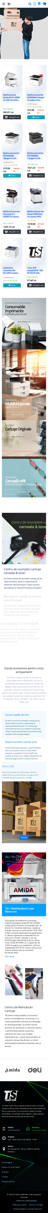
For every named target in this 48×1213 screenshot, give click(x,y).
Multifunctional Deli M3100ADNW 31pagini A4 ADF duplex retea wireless (36, 156)
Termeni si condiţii (36, 1204)
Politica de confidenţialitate (26, 1200)
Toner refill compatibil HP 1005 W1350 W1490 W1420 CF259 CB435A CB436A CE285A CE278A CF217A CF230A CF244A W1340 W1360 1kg (35, 270)
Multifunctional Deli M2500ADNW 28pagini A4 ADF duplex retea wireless (12, 156)
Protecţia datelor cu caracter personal (27, 1209)
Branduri (5, 1172)
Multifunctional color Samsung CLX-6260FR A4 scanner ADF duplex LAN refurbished (11, 214)
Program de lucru (8, 1181)
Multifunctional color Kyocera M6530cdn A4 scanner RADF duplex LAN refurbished (35, 214)
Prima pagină (7, 1162)
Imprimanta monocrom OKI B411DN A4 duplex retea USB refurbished (10, 270)
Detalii (24, 837)
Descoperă (16, 414)
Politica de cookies (20, 1204)
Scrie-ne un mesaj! (34, 106)
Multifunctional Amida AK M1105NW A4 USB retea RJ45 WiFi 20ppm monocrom (11, 97)
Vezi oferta (22, 322)
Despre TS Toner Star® (11, 1167)
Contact (5, 1176)
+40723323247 (14, 1130)
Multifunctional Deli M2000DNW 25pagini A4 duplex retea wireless (35, 97)
